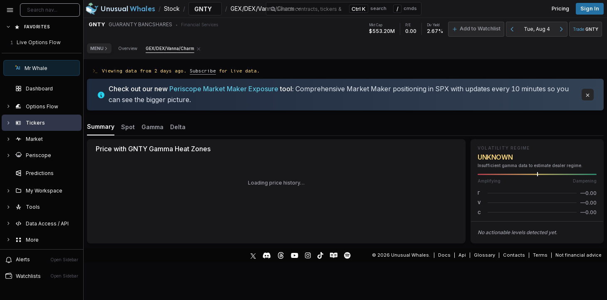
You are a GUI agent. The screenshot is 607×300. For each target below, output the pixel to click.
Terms (540, 255)
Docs (444, 255)
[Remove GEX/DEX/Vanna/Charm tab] (198, 48)
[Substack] (333, 255)
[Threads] (280, 255)
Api (462, 255)
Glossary (484, 255)
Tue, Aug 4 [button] (537, 29)
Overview (127, 48)
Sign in (589, 8)
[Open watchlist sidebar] (42, 276)
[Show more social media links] (361, 255)
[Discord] (267, 255)
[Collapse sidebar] (10, 10)
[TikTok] (320, 255)
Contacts (514, 255)
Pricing (560, 8)
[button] (537, 193)
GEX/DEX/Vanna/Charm (170, 48)
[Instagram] (308, 255)
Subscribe (203, 71)
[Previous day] (512, 29)
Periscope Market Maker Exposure (223, 89)
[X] (253, 255)
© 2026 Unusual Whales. (401, 255)
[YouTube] (294, 255)
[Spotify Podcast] (347, 255)
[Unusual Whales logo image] (120, 8)
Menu (99, 48)
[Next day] (561, 29)
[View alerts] (42, 259)
